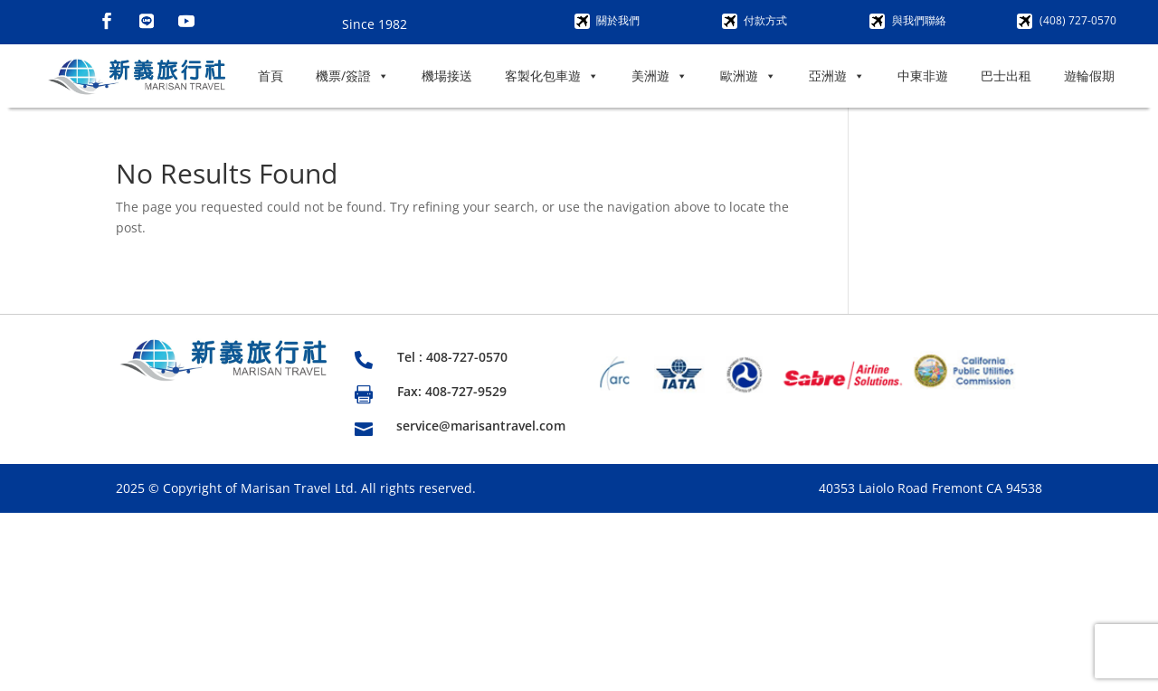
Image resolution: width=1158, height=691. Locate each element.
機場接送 (447, 75)
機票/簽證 (352, 76)
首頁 (270, 75)
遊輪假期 (1089, 75)
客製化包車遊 (552, 76)
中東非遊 (922, 75)
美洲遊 (659, 76)
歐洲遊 (748, 76)
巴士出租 (1006, 75)
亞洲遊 (837, 76)
